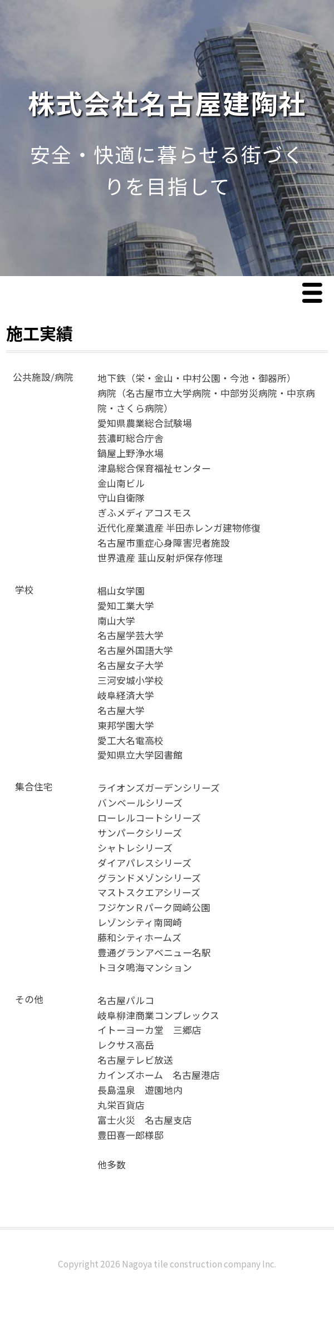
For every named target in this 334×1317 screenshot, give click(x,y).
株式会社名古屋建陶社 (167, 102)
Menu (315, 293)
